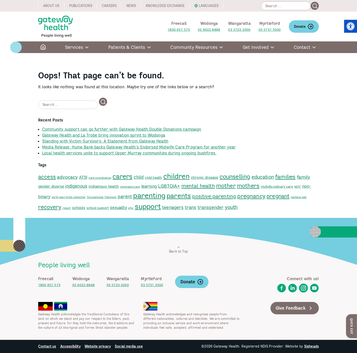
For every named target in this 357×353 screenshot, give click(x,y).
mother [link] (226, 185)
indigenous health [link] (104, 186)
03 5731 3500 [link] (270, 30)
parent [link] (125, 196)
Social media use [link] (129, 346)
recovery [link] (49, 206)
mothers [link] (248, 185)
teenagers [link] (172, 207)
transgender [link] (211, 207)
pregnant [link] (278, 196)
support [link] (148, 206)
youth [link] (231, 207)
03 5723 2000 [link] (239, 30)
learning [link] (149, 186)
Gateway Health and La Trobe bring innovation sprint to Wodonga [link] (103, 135)
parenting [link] (149, 195)
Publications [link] (80, 5)
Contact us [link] (47, 346)
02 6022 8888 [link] (209, 30)
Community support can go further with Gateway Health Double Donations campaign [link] (121, 129)
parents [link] (179, 195)
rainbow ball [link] (299, 197)
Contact (302, 47)
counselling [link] (235, 176)
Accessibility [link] (70, 346)
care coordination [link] (100, 177)
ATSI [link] (83, 177)
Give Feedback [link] (295, 308)
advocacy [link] (67, 177)
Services (74, 47)
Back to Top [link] (178, 249)
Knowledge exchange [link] (165, 5)
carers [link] (122, 176)
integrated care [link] (130, 186)
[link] (350, 26)
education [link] (263, 177)
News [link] (131, 5)
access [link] (47, 176)
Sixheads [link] (311, 346)
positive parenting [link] (214, 196)
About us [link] (51, 5)
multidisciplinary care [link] (277, 186)
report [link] (66, 208)
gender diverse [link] (51, 186)
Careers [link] (109, 5)
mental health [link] (198, 185)
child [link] (139, 177)
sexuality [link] (118, 207)
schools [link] (78, 207)
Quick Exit (352, 326)
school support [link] (98, 208)
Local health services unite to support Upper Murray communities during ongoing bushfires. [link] (129, 152)
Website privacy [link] (98, 346)
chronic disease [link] (204, 177)
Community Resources (193, 47)
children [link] (176, 176)
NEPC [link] (297, 186)
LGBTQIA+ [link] (169, 186)
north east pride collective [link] (68, 197)
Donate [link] (304, 26)
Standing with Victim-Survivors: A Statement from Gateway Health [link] (105, 141)
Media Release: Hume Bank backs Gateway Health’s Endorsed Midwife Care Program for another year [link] (139, 147)
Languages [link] (208, 5)
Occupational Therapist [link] (102, 197)
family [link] (303, 177)
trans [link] (190, 207)
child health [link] (153, 177)
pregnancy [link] (251, 196)
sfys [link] (131, 208)
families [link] (285, 176)
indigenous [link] (76, 186)
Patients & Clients (126, 47)
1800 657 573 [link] (179, 30)
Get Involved (255, 47)
